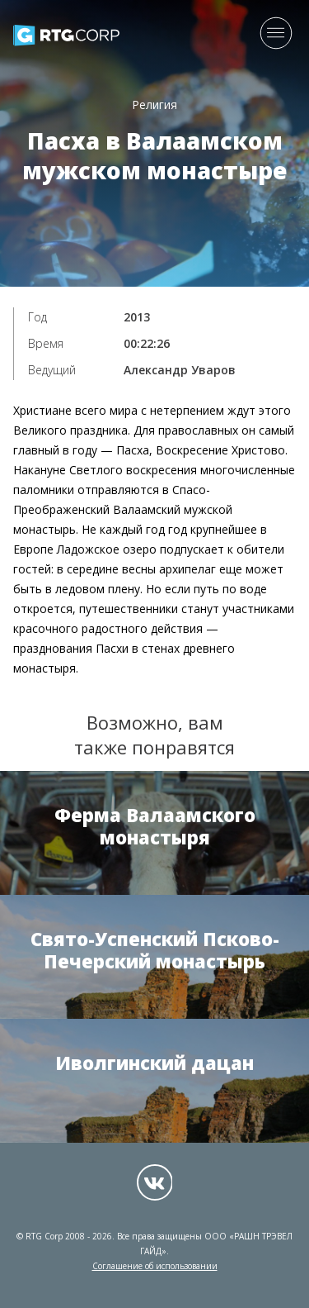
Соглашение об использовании (155, 1266)
